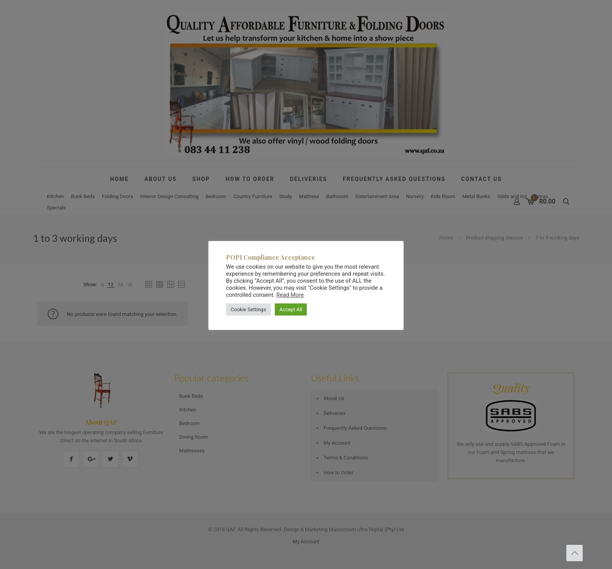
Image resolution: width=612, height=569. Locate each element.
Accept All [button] (290, 309)
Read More (290, 294)
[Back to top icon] (574, 553)
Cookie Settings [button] (248, 309)
